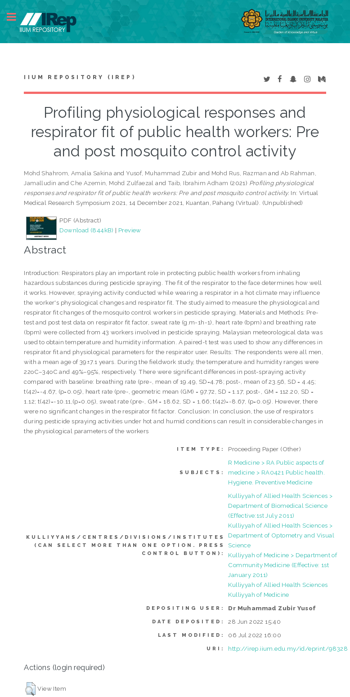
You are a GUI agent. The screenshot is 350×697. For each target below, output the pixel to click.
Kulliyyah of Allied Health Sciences (278, 584)
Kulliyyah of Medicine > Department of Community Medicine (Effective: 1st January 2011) (282, 564)
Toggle (16, 17)
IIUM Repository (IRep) (79, 77)
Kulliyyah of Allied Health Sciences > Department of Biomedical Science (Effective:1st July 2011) (280, 505)
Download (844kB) (86, 230)
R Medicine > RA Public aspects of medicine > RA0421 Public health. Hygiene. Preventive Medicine (276, 472)
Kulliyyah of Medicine (258, 594)
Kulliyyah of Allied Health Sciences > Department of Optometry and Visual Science (281, 535)
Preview (129, 230)
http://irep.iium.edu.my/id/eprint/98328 (288, 648)
